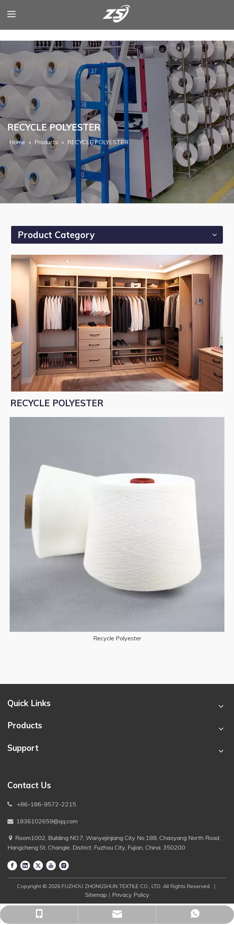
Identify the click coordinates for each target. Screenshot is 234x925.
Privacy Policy (130, 894)
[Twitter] (38, 865)
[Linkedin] (25, 865)
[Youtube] (51, 865)
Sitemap (96, 894)
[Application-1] (117, 323)
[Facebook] (12, 865)
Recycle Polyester (117, 638)
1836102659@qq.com (47, 821)
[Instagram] (64, 865)
